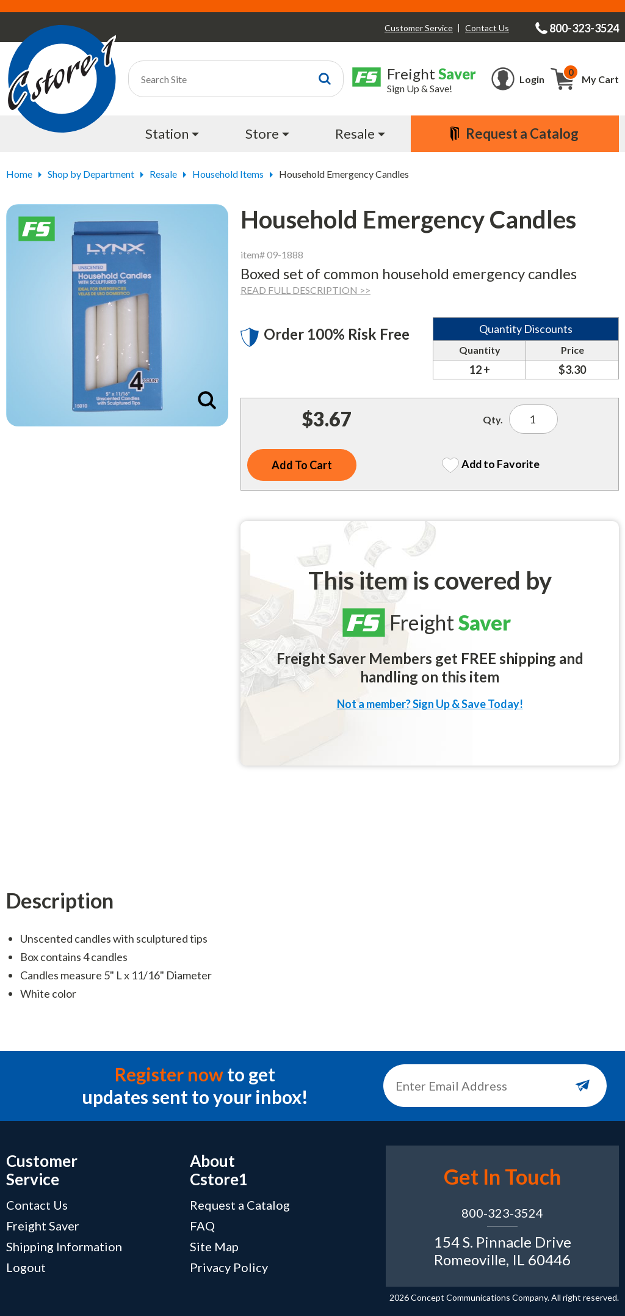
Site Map (214, 1246)
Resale (163, 174)
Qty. (493, 419)
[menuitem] (173, 133)
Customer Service (419, 28)
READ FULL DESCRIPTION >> (305, 290)
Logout (26, 1267)
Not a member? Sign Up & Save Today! (430, 704)
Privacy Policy (229, 1267)
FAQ (202, 1225)
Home (19, 174)
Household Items (228, 174)
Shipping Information (64, 1246)
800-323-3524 (502, 1212)
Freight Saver (42, 1225)
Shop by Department (91, 174)
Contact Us (487, 28)
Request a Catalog (240, 1204)
